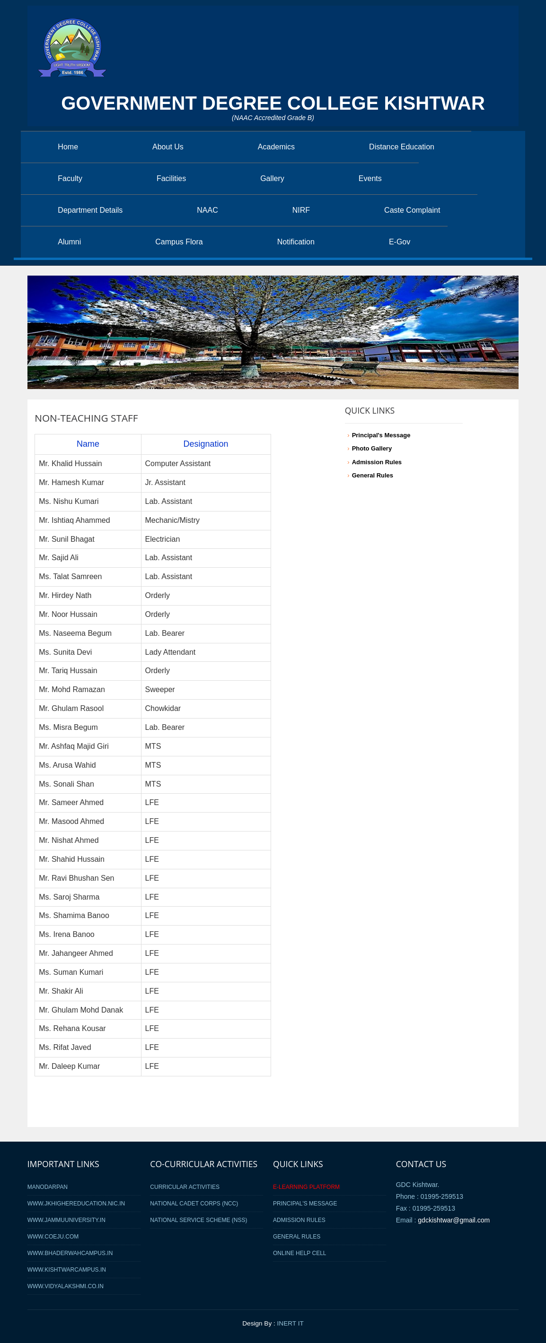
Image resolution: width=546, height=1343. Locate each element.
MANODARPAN (47, 1187)
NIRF (301, 210)
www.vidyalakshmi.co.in (65, 1286)
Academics (276, 147)
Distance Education (401, 147)
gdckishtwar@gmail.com (454, 1220)
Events (370, 178)
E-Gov (399, 242)
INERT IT (290, 1323)
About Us (168, 147)
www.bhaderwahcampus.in (70, 1253)
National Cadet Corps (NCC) (194, 1203)
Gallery (272, 178)
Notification (296, 242)
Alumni (69, 242)
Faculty (70, 178)
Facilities (171, 178)
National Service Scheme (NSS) (198, 1220)
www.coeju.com (53, 1236)
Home (68, 147)
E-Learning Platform (306, 1187)
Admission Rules (299, 1220)
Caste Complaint (412, 210)
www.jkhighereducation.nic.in (76, 1203)
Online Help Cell (299, 1253)
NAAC (207, 210)
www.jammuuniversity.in (66, 1220)
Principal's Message (305, 1203)
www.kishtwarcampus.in (66, 1269)
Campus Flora (179, 242)
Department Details (90, 210)
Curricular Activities (185, 1187)
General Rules (296, 1236)
